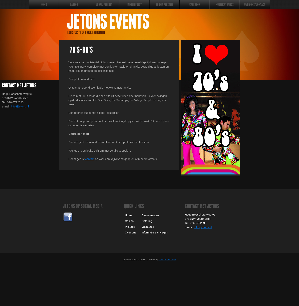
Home (128, 215)
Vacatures (148, 226)
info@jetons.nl (20, 106)
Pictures (130, 226)
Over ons (130, 232)
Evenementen (150, 215)
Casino (129, 221)
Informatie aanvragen (155, 232)
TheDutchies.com (167, 259)
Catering (147, 221)
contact (89, 159)
